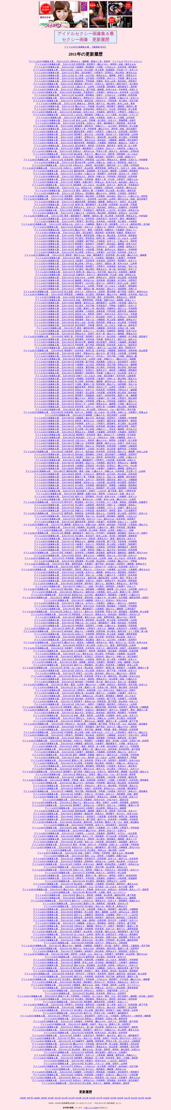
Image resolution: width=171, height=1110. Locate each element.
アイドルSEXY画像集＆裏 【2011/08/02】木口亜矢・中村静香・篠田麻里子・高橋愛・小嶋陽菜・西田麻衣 (85, 485)
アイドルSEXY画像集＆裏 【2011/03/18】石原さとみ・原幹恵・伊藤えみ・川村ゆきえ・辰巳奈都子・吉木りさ (85, 870)
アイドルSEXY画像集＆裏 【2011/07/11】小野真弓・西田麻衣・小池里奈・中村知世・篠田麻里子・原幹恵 (85, 547)
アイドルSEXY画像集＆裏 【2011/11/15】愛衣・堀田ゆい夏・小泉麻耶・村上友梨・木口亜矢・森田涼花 (85, 190)
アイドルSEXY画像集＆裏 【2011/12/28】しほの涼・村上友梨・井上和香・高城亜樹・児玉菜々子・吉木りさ (85, 70)
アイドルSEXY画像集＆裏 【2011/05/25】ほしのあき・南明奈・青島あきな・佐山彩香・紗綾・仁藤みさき (85, 679)
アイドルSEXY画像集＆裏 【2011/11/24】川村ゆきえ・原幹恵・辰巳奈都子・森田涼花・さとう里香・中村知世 (85, 165)
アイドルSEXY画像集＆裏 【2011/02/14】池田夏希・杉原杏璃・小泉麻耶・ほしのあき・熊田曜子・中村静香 (85, 960)
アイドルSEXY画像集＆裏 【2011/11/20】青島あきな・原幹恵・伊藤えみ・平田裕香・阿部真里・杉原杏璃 (85, 176)
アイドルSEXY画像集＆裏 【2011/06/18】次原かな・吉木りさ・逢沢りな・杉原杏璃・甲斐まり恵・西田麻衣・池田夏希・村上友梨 (85, 611)
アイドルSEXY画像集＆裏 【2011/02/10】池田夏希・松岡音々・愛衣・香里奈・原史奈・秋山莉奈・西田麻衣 (85, 971)
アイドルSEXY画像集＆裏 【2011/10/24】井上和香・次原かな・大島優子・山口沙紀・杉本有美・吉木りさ (85, 252)
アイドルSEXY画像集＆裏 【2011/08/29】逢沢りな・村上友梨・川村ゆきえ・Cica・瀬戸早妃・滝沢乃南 (85, 409)
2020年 (120, 1098)
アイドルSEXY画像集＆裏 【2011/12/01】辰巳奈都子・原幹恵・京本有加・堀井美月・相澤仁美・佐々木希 (85, 145)
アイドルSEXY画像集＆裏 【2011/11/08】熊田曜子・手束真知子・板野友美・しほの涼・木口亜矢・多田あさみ (85, 210)
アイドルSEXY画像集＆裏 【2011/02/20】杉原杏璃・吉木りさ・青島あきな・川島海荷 (85, 943)
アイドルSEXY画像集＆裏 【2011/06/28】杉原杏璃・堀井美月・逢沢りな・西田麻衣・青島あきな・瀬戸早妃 (85, 583)
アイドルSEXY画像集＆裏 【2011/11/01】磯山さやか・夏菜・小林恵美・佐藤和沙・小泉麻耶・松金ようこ (85, 230)
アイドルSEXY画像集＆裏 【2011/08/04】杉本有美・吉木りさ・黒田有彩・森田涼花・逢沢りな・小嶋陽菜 (85, 480)
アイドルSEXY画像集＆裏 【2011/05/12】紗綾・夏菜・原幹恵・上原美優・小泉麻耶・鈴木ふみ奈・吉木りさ (85, 715)
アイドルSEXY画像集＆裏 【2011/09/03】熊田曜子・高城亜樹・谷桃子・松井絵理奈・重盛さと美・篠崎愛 (85, 395)
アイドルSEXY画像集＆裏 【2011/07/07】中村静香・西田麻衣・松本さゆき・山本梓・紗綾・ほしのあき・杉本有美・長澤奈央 (85, 558)
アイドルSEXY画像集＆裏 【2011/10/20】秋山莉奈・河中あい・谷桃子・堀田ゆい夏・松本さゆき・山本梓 (85, 263)
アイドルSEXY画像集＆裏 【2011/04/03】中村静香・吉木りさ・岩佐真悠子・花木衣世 (85, 825)
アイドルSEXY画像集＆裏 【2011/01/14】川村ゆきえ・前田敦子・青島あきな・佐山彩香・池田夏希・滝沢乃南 (85, 1047)
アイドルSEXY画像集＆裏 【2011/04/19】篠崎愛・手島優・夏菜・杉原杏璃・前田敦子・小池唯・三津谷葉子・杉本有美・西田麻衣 (85, 780)
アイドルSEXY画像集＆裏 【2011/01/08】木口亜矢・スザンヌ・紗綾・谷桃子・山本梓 (85, 1063)
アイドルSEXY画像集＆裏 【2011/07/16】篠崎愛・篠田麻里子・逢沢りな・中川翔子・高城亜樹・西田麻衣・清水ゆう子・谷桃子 (85, 533)
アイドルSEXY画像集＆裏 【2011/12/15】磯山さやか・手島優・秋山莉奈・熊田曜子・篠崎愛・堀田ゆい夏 (85, 106)
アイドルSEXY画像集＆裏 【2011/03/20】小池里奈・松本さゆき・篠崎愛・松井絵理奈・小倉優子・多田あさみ (85, 864)
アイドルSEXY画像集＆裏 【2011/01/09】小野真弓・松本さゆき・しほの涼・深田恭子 (85, 1061)
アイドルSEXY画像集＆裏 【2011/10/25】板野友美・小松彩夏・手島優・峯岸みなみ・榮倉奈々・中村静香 (85, 249)
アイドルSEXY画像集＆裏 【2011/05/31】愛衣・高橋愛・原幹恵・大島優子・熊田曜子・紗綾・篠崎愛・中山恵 (85, 662)
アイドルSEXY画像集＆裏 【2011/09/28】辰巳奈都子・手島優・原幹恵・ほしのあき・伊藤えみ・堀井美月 (85, 325)
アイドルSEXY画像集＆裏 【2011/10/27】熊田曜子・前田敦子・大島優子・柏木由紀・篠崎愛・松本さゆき (85, 244)
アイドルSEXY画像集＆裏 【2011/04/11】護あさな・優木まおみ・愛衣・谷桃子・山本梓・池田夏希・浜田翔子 (85, 802)
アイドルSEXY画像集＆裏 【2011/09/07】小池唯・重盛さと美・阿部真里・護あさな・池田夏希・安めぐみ (85, 384)
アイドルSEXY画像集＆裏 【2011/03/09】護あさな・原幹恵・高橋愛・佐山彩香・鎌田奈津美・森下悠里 (85, 895)
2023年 (141, 1098)
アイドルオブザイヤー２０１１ (127, 61)
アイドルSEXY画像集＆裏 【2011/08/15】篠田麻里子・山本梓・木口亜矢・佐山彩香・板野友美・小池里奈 (85, 449)
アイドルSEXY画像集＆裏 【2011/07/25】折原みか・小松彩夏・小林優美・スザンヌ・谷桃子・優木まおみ (85, 508)
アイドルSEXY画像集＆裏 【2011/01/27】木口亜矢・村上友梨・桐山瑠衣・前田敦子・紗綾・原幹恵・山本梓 (85, 1010)
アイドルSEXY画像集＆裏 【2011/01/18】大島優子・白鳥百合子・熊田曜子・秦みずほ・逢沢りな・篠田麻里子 (85, 1035)
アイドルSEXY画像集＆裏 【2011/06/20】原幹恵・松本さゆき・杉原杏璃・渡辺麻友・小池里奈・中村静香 (85, 606)
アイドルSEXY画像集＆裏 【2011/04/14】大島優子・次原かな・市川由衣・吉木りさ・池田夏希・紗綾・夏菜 (85, 794)
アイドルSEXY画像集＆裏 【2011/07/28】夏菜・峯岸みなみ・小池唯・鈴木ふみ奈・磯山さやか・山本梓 (85, 499)
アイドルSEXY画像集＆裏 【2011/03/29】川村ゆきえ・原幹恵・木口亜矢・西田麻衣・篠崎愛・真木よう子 (85, 839)
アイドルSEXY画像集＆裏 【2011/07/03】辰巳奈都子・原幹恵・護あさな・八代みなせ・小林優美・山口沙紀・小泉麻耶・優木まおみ (85, 569)
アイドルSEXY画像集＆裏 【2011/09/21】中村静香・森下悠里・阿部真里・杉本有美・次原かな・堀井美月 (85, 345)
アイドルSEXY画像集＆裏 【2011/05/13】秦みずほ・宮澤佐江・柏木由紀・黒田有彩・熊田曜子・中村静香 (85, 713)
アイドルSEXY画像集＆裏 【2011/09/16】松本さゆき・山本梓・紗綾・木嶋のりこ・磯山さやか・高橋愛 (85, 359)
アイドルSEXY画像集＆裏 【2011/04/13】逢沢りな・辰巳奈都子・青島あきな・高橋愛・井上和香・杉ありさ (85, 797)
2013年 (71, 1098)
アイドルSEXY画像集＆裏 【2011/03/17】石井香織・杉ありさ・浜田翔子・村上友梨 (85, 873)
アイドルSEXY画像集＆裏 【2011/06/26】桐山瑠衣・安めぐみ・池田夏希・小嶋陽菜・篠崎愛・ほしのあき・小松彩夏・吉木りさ (85, 589)
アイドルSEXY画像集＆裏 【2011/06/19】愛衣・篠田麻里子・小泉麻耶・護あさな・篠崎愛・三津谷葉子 (85, 609)
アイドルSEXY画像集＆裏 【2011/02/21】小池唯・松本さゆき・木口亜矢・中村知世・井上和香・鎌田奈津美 (85, 940)
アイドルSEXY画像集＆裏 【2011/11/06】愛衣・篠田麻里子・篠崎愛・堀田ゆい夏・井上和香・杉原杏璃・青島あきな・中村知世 (85, 216)
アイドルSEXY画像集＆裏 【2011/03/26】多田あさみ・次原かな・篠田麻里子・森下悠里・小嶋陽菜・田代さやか (85, 847)
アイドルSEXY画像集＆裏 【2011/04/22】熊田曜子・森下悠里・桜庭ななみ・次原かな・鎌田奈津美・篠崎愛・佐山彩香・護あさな (85, 771)
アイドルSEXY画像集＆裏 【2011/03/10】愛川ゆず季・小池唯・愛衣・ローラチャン (85, 892)
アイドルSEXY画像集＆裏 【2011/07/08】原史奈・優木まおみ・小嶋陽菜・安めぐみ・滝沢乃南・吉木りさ (85, 555)
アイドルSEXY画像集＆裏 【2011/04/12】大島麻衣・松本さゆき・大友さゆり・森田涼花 (85, 800)
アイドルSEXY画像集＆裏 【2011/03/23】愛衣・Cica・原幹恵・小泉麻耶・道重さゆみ (85, 856)
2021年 (127, 1098)
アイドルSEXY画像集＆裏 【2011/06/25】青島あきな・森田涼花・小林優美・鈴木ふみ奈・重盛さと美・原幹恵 (85, 592)
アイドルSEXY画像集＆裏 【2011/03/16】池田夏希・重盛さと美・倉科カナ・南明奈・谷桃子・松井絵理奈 (85, 875)
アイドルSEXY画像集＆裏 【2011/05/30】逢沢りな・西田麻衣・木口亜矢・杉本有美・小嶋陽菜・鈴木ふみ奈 (85, 665)
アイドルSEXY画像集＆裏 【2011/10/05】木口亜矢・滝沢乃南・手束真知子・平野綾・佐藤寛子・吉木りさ (85, 306)
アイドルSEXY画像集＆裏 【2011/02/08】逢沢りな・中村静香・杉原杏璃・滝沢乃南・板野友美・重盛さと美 (85, 976)
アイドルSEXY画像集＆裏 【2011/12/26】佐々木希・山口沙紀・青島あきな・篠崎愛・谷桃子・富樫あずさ (85, 75)
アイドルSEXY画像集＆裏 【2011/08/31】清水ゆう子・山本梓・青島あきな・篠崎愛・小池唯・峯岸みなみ (85, 404)
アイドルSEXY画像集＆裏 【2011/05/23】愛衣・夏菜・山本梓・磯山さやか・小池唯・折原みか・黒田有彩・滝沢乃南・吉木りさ (85, 684)
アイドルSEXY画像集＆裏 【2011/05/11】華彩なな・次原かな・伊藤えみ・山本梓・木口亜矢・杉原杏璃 (85, 718)
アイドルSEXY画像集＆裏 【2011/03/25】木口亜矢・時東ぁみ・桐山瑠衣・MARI (85, 850)
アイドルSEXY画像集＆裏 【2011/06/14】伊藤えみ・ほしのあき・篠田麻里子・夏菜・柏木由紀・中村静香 (85, 623)
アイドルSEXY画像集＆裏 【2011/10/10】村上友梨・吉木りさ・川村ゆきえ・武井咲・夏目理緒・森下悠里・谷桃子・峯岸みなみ (85, 291)
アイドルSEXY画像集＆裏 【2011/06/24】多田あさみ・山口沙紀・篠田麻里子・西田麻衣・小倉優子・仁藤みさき (85, 595)
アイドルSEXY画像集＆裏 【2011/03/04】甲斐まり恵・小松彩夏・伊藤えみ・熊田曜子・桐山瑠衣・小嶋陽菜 (85, 909)
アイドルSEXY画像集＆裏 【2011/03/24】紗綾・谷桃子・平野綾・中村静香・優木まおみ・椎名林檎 (85, 853)
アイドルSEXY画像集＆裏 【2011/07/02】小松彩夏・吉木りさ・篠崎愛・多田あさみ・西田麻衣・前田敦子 (85, 572)
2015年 (85, 1098)
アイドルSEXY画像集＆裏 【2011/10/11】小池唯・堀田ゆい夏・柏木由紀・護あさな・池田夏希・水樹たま (85, 289)
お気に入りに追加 (91, 1108)
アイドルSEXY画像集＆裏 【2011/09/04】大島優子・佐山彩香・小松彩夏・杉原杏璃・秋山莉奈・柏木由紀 (85, 393)
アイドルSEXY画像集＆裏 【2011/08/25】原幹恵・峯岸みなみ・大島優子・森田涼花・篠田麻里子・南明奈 (85, 421)
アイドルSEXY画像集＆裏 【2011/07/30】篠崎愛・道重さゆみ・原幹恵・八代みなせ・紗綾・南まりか (85, 494)
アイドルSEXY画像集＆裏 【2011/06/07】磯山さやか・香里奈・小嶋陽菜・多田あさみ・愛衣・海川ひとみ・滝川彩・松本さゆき (85, 642)
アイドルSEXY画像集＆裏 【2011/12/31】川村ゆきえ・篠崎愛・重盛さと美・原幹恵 (69, 61)
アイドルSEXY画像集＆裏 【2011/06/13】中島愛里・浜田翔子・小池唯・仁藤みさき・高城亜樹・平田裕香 (85, 626)
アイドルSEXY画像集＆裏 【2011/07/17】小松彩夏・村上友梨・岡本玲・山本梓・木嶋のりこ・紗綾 (85, 530)
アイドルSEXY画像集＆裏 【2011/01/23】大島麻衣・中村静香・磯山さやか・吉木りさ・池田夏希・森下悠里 (85, 1021)
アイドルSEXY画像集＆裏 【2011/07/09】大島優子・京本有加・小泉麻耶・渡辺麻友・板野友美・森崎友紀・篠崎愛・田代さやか (85, 553)
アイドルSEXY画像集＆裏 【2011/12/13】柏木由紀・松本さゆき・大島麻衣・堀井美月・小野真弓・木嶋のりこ (85, 112)
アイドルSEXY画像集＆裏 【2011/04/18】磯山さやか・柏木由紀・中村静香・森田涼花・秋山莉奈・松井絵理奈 (85, 783)
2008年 (37, 1098)
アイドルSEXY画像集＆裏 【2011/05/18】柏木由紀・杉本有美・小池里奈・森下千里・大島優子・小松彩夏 (85, 698)
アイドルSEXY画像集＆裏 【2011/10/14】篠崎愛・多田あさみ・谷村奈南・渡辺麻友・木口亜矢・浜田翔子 (85, 280)
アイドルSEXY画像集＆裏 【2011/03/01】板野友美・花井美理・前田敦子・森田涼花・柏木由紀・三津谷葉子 (85, 917)
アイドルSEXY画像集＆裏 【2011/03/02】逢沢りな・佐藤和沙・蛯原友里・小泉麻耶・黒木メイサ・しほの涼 (85, 915)
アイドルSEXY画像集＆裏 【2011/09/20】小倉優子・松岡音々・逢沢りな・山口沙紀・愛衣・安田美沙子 (85, 348)
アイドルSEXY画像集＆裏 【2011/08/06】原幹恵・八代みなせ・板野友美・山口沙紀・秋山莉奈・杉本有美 (85, 474)
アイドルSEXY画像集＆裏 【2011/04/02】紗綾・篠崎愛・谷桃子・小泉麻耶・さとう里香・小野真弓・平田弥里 (85, 828)
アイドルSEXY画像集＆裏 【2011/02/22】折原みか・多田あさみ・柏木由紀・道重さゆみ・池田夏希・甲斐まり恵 (85, 937)
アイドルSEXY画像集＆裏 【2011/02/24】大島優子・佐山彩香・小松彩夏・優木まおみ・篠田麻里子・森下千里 (85, 931)
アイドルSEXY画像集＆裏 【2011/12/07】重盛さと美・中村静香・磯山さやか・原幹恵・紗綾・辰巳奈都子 (85, 129)
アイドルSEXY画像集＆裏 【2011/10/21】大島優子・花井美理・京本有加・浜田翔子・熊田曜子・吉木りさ (85, 261)
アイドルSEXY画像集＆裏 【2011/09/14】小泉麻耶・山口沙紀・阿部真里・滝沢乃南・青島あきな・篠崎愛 (85, 364)
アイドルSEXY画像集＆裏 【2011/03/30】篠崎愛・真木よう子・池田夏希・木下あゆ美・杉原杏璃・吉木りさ (85, 836)
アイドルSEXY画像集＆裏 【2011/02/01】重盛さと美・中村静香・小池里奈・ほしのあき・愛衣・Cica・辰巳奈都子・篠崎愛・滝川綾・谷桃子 (85, 996)
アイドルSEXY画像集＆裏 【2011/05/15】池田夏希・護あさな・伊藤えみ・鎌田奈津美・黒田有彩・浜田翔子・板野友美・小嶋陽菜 (85, 707)
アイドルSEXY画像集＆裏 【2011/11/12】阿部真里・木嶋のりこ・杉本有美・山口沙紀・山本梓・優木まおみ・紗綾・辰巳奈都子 (85, 199)
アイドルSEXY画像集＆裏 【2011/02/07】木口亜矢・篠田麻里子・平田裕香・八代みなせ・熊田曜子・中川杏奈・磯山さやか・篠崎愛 (85, 979)
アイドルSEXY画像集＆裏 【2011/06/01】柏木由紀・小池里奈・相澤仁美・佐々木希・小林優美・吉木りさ (85, 659)
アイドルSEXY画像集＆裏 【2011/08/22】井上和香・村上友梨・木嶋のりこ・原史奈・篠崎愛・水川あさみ (85, 429)
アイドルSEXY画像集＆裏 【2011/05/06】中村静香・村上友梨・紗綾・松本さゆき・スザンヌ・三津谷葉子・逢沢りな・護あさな (85, 732)
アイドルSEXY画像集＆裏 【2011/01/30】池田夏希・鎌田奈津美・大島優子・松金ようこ (85, 1002)
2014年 (78, 1098)
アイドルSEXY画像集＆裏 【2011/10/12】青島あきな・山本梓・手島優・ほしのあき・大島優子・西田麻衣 (85, 286)
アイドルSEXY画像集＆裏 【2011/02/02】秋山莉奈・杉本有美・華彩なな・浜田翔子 (85, 993)
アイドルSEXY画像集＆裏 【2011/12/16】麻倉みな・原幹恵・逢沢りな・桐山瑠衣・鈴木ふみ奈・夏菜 (85, 103)
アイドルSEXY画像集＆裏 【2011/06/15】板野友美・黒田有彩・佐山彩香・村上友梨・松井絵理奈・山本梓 (85, 620)
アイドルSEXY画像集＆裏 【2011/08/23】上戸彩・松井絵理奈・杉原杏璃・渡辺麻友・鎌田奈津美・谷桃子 (85, 426)
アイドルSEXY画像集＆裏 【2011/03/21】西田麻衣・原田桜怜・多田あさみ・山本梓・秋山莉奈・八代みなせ (85, 861)
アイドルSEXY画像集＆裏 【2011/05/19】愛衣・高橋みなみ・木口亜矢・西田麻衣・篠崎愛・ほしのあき (85, 696)
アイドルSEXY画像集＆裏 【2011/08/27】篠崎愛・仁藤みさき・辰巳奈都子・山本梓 (85, 415)
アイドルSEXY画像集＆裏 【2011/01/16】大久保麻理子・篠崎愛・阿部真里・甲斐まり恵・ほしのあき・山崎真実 (85, 1041)
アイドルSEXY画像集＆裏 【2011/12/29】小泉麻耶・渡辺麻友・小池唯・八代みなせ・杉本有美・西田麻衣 (85, 67)
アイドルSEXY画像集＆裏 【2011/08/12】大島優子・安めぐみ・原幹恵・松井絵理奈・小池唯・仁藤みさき (85, 457)
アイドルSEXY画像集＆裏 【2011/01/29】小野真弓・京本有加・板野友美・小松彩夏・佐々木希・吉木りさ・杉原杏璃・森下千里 (85, 1004)
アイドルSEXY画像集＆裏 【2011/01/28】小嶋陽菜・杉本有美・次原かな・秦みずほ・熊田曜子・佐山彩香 (85, 1007)
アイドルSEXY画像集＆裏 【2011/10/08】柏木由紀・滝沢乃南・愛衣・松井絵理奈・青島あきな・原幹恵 (85, 297)
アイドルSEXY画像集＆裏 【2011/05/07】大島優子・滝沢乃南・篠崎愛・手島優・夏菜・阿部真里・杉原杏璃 (85, 729)
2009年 (44, 1098)
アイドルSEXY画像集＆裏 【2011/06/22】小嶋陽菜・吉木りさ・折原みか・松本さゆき (85, 600)
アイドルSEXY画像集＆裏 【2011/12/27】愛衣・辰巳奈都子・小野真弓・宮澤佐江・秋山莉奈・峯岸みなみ (85, 73)
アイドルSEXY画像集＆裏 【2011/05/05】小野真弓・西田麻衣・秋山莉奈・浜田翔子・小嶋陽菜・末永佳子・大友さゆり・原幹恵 (85, 735)
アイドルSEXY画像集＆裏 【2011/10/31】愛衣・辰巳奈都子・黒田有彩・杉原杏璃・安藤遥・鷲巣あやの (85, 233)
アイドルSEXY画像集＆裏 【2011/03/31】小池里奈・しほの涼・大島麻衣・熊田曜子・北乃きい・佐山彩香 (85, 833)
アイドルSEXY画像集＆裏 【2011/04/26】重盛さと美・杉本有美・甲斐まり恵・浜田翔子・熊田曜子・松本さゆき (85, 760)
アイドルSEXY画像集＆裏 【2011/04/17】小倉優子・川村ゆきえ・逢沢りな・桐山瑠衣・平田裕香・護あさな (85, 786)
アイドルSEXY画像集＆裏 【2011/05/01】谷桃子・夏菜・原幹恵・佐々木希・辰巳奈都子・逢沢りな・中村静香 (85, 746)
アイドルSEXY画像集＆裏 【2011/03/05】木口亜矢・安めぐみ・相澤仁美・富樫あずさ (85, 906)
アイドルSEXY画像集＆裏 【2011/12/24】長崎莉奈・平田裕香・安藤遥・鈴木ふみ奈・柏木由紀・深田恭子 (85, 81)
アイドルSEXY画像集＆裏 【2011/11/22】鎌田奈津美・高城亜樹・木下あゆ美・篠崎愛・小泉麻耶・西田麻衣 (85, 171)
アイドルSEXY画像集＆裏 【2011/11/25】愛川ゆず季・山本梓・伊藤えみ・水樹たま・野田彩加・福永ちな (85, 162)
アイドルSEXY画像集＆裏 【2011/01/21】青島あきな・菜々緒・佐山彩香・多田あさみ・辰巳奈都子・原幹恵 (85, 1027)
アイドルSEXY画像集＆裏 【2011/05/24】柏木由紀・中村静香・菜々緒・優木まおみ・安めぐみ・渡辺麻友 (85, 682)
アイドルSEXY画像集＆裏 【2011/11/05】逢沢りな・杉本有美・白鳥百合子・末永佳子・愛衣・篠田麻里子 (85, 218)
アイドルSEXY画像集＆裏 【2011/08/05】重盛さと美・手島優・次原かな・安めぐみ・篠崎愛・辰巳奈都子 (85, 477)
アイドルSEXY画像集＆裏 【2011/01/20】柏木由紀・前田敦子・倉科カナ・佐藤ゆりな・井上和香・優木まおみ (85, 1030)
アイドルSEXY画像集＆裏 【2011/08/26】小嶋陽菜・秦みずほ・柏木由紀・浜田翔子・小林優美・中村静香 (85, 418)
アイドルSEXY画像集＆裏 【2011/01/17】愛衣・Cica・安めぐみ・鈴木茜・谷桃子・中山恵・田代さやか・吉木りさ (85, 1038)
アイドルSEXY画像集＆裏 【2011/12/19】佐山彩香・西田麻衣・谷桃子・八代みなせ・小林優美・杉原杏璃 (85, 95)
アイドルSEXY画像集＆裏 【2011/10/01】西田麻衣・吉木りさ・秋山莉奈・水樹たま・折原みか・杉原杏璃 (85, 317)
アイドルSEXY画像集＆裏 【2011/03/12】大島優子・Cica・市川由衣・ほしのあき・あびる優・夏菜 (85, 887)
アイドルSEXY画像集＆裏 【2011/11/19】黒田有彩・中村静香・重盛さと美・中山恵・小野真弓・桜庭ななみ (85, 179)
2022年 (134, 1098)
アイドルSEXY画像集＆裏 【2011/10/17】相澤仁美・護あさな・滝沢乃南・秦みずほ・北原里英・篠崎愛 (85, 272)
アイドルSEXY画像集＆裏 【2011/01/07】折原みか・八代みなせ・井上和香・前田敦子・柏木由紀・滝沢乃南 (85, 1066)
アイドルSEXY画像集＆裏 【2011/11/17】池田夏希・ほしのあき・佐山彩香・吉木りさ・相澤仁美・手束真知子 (85, 185)
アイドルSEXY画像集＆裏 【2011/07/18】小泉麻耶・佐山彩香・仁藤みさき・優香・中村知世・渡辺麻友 (85, 527)
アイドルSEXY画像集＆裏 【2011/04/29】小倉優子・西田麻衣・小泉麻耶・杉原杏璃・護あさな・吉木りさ (85, 752)
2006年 (23, 1098)
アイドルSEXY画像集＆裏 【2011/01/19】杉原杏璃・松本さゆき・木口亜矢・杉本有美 (85, 1033)
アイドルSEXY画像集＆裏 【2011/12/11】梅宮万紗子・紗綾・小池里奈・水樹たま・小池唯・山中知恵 (85, 117)
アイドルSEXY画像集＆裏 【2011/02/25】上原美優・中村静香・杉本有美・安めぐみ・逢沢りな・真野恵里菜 (85, 929)
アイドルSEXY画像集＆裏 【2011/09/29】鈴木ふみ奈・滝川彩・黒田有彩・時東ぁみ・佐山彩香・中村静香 (85, 322)
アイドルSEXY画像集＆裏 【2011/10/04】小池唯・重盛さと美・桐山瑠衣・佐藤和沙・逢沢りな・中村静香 (85, 308)
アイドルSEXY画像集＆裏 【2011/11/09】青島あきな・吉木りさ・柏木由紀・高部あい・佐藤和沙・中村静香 (85, 207)
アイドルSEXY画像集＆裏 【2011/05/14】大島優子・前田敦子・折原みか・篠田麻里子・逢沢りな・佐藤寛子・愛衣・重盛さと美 (85, 710)
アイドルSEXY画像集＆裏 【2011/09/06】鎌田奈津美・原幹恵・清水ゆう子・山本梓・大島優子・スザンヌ (85, 387)
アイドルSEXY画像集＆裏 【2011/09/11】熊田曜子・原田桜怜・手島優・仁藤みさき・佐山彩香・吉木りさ (85, 373)
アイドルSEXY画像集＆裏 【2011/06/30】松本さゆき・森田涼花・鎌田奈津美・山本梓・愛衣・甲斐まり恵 (85, 578)
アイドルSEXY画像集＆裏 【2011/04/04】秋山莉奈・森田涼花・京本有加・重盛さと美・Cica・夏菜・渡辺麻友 (85, 822)
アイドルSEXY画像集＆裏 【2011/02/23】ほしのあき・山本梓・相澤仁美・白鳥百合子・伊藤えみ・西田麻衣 (85, 934)
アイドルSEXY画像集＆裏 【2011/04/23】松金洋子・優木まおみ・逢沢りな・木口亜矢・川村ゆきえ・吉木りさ (85, 769)
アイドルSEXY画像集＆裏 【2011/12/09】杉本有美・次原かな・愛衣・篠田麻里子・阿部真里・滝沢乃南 (85, 123)
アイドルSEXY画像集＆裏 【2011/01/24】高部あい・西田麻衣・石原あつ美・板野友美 (85, 1019)
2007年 (30, 1098)
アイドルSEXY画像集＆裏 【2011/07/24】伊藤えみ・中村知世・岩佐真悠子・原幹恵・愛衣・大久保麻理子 (85, 510)
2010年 (51, 1098)
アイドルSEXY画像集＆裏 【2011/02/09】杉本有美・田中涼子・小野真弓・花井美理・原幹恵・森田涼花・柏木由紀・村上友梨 (85, 974)
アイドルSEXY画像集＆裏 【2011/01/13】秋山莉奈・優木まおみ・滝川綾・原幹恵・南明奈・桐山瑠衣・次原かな (85, 1049)
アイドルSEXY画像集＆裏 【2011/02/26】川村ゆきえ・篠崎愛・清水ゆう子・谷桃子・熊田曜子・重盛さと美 (85, 926)
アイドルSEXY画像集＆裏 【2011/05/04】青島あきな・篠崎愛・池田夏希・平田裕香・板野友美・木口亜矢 (85, 738)
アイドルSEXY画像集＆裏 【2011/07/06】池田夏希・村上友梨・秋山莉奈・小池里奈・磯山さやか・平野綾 (85, 561)
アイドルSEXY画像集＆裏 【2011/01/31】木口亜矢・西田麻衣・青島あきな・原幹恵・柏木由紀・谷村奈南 (85, 999)
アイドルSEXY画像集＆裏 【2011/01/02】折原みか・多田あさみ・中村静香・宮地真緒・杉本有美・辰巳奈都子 (85, 1080)
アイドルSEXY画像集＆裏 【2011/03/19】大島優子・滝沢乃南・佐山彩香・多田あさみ (85, 867)
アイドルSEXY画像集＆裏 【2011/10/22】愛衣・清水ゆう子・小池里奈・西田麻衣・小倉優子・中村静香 (85, 258)
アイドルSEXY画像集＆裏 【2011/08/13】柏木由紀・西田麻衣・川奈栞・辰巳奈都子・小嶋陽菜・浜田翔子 (85, 454)
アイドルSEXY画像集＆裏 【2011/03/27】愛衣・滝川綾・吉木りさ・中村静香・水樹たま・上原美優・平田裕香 (85, 844)
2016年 (92, 1098)
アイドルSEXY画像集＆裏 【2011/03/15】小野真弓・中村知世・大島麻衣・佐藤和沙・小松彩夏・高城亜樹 (85, 878)
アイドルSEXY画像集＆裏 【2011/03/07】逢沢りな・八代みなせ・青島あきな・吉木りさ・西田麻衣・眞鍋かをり (85, 901)
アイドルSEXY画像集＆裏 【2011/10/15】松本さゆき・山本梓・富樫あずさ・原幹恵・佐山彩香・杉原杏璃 (85, 277)
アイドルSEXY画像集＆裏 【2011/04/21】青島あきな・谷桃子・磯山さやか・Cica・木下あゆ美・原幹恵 (85, 774)
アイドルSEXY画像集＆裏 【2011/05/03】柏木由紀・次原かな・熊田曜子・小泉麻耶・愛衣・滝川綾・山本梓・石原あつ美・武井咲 (85, 741)
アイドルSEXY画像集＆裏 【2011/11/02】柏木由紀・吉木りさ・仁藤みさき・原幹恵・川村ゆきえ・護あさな (85, 227)
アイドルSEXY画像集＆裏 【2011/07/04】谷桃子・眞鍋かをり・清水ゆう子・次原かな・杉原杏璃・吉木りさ (85, 567)
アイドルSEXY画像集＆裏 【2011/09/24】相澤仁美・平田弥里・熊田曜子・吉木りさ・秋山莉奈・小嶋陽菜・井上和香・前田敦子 (85, 336)
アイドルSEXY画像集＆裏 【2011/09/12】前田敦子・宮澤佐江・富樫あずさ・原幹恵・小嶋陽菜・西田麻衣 (85, 370)
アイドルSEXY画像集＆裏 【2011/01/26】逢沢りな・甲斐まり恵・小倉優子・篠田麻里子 (85, 1013)
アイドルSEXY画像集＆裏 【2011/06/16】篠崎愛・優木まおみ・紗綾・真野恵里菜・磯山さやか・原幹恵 (85, 617)
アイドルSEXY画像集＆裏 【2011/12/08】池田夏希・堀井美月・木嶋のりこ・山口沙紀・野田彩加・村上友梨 (85, 126)
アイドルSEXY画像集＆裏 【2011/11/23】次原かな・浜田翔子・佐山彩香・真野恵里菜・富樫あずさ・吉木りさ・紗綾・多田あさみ (85, 168)
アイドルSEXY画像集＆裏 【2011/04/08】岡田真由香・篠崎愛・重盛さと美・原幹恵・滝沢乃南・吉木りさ (85, 811)
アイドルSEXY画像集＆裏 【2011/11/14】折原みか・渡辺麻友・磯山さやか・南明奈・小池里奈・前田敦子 (85, 193)
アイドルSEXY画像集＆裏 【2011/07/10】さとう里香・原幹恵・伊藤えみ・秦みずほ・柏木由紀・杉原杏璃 (85, 550)
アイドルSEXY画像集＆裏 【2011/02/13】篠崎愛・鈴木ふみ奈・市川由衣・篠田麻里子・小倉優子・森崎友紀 (85, 962)
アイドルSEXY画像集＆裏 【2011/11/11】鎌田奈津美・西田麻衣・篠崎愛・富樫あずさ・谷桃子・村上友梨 (85, 202)
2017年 (99, 1098)
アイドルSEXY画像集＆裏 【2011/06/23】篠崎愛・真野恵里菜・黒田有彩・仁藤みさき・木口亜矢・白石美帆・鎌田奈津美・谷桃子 (85, 597)
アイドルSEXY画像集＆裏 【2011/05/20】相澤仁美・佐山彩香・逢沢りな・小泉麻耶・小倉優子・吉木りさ (85, 693)
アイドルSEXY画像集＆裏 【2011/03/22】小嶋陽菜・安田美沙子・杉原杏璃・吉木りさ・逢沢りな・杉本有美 (85, 858)
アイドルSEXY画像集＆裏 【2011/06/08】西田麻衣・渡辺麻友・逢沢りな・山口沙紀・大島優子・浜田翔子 (85, 640)
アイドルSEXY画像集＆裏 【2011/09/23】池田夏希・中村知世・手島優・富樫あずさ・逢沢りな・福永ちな (85, 339)
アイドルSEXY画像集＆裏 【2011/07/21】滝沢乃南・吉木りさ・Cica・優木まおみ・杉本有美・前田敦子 (85, 519)
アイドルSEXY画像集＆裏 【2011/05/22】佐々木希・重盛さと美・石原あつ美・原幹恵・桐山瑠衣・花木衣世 (85, 687)
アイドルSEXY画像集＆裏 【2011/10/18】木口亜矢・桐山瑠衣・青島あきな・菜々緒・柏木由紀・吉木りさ (85, 269)
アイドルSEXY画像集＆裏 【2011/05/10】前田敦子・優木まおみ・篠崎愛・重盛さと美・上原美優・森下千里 (85, 721)
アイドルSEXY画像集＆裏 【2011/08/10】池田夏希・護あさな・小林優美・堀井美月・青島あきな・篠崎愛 (85, 463)
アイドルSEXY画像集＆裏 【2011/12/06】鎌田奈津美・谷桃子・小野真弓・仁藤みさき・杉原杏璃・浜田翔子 (85, 131)
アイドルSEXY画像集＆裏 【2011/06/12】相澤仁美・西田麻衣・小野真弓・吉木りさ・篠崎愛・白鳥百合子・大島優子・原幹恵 (85, 628)
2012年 (64, 1098)
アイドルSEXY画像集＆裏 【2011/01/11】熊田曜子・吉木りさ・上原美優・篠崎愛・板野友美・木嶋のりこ (85, 1055)
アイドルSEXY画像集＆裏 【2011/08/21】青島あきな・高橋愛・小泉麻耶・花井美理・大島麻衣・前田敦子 (85, 432)
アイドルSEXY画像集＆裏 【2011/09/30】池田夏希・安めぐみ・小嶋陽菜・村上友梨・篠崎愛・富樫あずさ (85, 320)
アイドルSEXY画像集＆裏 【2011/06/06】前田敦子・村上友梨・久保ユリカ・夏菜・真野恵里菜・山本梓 (85, 645)
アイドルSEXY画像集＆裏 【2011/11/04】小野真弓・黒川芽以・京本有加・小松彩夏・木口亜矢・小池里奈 (85, 221)
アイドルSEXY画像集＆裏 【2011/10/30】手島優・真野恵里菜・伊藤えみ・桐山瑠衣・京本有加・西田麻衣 (85, 235)
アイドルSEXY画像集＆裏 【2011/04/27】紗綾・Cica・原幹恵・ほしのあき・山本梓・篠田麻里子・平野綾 (85, 757)
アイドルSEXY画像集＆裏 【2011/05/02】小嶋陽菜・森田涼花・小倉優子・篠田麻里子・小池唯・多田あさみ (85, 743)
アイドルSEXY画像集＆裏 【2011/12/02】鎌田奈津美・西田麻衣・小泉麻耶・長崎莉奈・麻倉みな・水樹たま (85, 143)
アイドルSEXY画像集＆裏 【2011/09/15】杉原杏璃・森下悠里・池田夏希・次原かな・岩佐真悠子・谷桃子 (85, 362)
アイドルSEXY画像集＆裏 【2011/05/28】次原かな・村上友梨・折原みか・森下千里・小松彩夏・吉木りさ (85, 670)
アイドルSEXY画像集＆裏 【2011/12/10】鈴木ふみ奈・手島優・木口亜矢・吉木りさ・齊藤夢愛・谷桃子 (85, 120)
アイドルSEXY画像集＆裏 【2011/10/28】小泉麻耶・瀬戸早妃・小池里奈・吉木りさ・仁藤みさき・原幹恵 (85, 241)
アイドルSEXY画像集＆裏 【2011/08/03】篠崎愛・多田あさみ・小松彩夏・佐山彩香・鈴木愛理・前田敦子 (85, 482)
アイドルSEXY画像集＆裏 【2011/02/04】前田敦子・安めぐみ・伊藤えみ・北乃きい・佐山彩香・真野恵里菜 (85, 988)
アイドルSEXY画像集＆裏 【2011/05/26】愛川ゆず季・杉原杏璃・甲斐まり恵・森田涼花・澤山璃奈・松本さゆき (85, 676)
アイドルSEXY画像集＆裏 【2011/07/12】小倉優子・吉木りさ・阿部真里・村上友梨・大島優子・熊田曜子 (85, 544)
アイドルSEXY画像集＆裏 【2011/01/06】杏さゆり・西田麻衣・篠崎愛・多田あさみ (85, 1069)
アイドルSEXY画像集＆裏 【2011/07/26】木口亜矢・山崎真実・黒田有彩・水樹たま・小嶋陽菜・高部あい (85, 505)
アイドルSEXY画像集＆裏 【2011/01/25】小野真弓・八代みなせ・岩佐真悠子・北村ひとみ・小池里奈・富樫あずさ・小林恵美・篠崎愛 (85, 1016)
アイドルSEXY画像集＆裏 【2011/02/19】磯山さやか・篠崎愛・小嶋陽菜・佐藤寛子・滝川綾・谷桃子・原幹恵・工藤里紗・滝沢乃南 (85, 946)
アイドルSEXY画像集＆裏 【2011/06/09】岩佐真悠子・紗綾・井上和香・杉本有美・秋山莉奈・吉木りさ (85, 637)
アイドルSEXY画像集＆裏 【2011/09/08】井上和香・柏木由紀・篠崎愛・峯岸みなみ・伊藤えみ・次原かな (85, 381)
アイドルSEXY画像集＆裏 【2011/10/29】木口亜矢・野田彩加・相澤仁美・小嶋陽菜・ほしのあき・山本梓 (85, 238)
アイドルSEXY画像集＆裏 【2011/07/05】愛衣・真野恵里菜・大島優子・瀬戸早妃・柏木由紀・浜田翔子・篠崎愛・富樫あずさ (85, 564)
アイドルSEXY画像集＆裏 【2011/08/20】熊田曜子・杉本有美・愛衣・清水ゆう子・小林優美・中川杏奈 (85, 435)
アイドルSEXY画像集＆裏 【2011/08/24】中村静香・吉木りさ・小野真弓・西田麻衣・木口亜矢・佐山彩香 (85, 423)
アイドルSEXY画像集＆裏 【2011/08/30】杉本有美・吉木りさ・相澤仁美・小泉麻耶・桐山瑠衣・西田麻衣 (85, 407)
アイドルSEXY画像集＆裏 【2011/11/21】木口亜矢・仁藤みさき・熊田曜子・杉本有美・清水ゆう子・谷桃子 (85, 174)
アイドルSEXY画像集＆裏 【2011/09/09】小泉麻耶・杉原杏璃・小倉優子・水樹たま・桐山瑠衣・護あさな (85, 378)
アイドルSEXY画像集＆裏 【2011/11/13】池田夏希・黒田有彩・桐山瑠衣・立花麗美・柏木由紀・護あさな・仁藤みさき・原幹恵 (85, 196)
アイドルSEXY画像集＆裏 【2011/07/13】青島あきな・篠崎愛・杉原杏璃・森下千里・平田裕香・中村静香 (85, 541)
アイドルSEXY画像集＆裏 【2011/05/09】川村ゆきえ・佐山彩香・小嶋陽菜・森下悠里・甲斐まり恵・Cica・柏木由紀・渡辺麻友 (85, 724)
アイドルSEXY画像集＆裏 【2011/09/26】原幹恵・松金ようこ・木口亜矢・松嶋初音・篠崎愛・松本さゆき (85, 331)
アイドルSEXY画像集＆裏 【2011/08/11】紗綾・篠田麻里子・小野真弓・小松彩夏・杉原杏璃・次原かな (85, 460)
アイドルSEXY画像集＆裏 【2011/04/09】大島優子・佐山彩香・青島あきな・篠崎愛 (85, 808)
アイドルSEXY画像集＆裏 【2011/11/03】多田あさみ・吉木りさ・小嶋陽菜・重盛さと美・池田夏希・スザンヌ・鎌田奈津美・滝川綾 (85, 224)
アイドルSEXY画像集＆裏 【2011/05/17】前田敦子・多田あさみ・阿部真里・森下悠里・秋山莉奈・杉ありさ (85, 701)
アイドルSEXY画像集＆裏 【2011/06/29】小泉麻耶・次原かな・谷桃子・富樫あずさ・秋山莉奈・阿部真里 (85, 581)
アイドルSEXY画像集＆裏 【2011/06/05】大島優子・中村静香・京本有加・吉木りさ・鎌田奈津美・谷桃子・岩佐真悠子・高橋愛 (85, 648)
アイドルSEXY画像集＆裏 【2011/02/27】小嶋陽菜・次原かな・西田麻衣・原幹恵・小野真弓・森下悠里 (85, 923)
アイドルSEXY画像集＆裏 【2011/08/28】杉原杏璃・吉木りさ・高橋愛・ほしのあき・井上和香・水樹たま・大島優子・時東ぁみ (85, 412)
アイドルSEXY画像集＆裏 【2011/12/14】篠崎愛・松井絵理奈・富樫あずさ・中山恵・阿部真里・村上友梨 (85, 109)
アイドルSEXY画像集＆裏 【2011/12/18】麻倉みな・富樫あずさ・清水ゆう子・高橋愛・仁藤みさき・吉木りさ (85, 98)
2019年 (113, 1098)
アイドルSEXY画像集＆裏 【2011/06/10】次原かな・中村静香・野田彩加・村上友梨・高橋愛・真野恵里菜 (85, 634)
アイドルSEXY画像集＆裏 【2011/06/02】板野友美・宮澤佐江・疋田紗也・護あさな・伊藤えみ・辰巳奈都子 (85, 656)
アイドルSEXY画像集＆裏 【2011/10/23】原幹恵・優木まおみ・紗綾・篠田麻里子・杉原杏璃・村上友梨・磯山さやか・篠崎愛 (85, 255)
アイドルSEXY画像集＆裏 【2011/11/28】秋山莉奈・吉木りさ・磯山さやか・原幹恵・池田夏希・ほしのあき (85, 154)
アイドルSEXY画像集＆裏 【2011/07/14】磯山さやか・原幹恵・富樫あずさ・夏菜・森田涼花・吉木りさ (85, 538)
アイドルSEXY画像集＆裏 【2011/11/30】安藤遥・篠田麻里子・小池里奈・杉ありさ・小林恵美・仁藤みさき (85, 148)
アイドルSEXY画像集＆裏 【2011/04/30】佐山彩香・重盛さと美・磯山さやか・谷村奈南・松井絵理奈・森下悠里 (85, 749)
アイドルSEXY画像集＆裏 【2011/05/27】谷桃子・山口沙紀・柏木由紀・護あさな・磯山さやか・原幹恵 (85, 673)
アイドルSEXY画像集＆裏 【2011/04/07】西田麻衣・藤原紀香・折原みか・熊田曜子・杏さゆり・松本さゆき (85, 814)
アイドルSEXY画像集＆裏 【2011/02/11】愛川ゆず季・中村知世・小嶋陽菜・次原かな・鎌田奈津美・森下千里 (85, 968)
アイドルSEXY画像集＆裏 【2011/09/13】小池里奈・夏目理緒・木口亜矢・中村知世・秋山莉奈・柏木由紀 (85, 367)
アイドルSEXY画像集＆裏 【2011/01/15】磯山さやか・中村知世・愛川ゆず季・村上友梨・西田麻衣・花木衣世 (85, 1044)
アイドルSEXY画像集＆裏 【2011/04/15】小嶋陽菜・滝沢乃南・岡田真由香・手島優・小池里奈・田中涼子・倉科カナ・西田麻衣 (85, 791)
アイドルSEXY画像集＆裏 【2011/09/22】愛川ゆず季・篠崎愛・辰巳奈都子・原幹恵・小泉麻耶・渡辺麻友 (85, 342)
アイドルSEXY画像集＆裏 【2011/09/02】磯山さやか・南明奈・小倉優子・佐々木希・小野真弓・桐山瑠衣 (85, 398)
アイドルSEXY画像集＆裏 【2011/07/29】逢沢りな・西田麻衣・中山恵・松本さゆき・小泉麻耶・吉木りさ (85, 496)
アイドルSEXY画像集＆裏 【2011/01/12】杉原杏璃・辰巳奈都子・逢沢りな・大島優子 (85, 1052)
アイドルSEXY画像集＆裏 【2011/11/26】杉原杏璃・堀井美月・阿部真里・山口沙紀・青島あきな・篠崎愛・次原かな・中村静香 (85, 160)
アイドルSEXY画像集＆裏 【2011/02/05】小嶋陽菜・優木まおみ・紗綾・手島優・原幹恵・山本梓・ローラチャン (85, 985)
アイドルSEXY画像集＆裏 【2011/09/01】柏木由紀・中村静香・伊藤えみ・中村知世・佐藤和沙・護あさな (85, 401)
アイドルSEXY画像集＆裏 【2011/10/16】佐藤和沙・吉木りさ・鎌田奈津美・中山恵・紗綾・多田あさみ (85, 275)
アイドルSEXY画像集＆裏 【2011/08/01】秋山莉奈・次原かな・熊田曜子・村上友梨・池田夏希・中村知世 (85, 488)
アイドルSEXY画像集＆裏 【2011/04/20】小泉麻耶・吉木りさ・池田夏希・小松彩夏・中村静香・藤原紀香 (85, 777)
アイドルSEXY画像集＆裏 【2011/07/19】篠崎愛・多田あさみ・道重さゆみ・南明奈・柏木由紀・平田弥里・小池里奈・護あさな (85, 524)
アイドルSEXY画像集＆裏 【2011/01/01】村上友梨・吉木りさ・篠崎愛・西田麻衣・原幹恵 (85, 1083)
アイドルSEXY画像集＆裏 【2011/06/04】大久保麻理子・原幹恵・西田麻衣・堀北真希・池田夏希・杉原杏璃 (85, 651)
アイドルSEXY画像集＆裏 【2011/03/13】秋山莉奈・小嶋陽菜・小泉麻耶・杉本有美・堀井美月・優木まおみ (85, 884)
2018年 (106, 1098)
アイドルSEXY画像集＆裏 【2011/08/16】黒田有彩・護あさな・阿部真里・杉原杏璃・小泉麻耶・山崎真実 (85, 446)
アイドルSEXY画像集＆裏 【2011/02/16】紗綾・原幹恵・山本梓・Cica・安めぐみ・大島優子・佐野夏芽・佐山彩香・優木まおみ (85, 954)
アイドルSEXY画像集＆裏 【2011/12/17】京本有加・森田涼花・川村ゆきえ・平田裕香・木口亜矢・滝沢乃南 (85, 101)
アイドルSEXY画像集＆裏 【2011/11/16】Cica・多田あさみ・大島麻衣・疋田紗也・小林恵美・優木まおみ (85, 188)
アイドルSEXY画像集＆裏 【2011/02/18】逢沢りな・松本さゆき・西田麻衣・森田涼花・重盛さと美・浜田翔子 (85, 948)
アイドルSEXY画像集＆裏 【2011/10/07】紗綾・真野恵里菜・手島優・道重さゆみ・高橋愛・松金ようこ (85, 300)
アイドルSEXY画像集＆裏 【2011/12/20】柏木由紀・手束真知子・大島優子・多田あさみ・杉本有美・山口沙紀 (85, 92)
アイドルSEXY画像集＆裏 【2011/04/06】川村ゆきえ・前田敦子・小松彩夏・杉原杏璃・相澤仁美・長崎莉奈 (85, 816)
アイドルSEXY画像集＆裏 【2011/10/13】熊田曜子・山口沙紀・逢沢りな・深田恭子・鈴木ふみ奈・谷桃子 (85, 283)
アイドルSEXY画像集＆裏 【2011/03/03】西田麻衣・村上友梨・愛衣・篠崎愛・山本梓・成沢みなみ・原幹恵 (85, 912)
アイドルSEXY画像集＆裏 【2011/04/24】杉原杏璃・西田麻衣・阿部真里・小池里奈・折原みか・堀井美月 (85, 766)
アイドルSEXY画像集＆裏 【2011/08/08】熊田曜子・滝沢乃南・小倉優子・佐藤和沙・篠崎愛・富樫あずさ (85, 468)
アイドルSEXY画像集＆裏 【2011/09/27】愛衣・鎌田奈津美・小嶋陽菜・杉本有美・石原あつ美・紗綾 (85, 328)
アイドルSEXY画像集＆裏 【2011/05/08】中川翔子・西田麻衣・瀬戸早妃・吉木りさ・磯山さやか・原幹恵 (85, 727)
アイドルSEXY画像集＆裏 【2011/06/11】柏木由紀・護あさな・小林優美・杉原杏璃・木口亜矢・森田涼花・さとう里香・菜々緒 (85, 631)
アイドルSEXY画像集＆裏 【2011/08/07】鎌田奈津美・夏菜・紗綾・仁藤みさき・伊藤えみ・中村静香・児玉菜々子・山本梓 (85, 471)
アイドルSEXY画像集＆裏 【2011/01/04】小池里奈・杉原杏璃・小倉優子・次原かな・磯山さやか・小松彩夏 (85, 1075)
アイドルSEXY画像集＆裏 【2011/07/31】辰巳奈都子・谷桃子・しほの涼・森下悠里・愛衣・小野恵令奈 (85, 491)
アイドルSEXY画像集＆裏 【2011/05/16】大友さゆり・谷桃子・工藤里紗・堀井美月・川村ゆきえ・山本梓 (85, 704)
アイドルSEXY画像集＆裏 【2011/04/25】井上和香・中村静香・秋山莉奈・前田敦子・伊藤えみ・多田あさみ (85, 763)
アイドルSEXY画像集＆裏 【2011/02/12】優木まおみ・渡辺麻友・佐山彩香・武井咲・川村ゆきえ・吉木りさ (85, 965)
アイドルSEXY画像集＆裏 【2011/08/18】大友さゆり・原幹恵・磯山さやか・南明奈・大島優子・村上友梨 (85, 440)
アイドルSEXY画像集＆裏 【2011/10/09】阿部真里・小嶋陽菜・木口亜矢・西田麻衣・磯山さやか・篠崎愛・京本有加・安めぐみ (85, 294)
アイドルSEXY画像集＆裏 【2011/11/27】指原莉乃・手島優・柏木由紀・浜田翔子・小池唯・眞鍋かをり (85, 157)
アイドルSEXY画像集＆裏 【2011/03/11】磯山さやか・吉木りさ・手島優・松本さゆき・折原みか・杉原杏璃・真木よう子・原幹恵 (85, 889)
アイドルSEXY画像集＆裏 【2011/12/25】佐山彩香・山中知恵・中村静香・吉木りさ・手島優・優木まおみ (85, 78)
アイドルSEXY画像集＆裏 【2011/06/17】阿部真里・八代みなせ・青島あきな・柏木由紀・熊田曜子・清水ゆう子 (85, 614)
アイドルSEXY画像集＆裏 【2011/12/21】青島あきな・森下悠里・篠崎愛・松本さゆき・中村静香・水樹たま (85, 89)
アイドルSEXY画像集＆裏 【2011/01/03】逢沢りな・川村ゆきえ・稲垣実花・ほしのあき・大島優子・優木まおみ (85, 1077)
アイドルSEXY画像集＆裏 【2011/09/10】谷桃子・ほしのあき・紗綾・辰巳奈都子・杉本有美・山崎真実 (85, 376)
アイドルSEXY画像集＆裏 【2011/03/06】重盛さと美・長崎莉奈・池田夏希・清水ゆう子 (85, 903)
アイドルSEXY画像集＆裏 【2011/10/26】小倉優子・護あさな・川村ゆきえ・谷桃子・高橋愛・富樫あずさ (85, 247)
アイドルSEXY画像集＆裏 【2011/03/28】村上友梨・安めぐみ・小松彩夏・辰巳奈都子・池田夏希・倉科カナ (85, 842)
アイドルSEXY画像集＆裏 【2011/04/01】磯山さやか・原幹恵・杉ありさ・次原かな (85, 830)
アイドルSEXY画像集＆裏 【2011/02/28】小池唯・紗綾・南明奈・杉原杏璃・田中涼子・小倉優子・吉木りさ (85, 920)
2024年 (148, 1098)
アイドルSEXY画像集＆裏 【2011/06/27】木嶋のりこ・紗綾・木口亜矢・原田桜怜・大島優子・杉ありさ (85, 586)
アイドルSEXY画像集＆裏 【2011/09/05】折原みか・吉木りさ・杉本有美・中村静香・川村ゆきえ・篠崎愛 (85, 390)
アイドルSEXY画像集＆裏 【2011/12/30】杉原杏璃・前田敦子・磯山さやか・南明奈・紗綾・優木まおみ (85, 64)
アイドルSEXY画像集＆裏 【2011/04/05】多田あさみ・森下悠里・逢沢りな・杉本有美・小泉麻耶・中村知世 (85, 819)
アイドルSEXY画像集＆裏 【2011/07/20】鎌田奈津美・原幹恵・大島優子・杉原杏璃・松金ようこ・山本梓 (85, 522)
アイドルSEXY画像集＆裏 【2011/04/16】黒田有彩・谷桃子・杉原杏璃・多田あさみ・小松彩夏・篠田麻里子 (85, 788)
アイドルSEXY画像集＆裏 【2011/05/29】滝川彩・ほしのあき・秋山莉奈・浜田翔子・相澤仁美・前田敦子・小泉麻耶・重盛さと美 (85, 668)
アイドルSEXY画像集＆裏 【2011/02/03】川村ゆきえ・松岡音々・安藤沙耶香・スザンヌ (85, 990)
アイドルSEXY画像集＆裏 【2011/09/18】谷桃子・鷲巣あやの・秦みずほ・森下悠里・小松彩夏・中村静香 (85, 353)
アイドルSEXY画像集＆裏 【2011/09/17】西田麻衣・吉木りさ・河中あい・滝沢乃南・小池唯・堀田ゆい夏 (85, 356)
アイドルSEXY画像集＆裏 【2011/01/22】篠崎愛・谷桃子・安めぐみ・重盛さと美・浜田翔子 (85, 1024)
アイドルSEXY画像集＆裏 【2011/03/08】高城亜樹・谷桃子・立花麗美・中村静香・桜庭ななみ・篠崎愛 (85, 898)
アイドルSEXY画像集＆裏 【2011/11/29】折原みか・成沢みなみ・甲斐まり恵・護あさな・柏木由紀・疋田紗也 (85, 151)
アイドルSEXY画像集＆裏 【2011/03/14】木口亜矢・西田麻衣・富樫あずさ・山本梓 (85, 881)
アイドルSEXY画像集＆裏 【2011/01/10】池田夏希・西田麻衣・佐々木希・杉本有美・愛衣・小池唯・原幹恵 (85, 1058)
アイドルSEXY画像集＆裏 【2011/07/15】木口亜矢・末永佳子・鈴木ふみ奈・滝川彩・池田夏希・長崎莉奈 (85, 536)
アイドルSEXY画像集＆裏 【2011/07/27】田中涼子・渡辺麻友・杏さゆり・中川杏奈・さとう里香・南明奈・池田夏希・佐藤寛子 (85, 502)
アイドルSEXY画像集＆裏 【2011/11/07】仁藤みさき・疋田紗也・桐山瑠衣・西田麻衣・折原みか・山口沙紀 (85, 213)
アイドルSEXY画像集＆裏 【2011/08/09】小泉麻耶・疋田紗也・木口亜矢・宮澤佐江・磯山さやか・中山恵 (85, 466)
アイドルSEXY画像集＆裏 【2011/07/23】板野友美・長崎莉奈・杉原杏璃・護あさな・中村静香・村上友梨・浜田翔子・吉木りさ (85, 513)
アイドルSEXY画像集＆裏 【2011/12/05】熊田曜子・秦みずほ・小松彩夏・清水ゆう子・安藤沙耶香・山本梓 (85, 134)
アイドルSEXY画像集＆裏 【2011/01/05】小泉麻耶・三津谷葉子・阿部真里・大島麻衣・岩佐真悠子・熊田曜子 (85, 1072)
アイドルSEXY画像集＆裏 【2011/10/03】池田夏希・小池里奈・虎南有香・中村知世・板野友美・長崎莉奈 (85, 311)
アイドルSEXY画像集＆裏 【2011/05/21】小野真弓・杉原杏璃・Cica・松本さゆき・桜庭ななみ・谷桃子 (85, 690)
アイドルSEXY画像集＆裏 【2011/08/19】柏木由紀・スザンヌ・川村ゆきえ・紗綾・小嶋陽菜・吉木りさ (85, 437)
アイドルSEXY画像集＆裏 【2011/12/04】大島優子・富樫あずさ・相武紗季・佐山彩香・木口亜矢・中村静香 (85, 137)
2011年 (58, 1098)
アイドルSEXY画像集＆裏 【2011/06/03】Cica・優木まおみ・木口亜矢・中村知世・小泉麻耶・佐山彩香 (85, 654)
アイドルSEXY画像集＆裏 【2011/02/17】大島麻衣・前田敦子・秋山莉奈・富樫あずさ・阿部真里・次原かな (85, 951)
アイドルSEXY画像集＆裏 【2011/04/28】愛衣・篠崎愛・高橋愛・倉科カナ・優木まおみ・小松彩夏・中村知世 (85, 755)
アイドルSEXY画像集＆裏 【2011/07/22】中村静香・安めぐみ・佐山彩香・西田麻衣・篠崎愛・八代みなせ (85, 516)
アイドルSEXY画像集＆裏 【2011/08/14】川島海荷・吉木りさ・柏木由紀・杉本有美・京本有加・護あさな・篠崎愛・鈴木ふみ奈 (85, 451)
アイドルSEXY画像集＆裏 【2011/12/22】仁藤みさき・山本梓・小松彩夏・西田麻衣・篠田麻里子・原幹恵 (85, 87)
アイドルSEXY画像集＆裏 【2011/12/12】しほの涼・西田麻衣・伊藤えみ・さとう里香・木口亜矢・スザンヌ (85, 115)
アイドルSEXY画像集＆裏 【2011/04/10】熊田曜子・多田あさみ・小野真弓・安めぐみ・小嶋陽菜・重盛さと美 (85, 805)
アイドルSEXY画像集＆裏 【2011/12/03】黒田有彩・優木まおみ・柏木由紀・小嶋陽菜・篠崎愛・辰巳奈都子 (85, 140)
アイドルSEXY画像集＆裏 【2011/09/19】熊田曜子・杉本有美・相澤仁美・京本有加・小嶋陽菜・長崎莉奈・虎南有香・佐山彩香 (85, 350)
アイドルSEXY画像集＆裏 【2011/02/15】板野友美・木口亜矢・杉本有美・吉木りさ (85, 957)
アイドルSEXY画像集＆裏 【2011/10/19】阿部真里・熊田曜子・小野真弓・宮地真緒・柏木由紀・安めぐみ (85, 266)
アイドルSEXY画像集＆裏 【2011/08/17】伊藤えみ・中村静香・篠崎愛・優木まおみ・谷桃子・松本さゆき (85, 443)
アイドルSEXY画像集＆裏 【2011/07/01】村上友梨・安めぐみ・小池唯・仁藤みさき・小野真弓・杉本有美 (85, 575)
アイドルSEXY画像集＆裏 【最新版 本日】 (85, 47)
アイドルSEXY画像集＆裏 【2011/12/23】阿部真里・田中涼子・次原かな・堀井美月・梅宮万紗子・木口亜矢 (85, 84)
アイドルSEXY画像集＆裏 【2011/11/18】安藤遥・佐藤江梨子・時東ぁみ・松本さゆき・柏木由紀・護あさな (85, 182)
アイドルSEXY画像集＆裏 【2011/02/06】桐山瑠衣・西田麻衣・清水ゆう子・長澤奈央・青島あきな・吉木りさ (85, 982)
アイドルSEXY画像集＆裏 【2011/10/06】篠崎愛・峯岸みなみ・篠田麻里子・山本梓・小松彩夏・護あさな (85, 303)
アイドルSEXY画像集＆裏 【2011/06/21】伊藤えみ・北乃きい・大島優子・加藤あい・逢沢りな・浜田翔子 (85, 603)
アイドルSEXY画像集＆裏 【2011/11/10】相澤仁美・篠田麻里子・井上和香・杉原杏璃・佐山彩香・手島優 (85, 204)
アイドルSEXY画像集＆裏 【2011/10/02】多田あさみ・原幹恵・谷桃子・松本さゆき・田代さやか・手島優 (85, 314)
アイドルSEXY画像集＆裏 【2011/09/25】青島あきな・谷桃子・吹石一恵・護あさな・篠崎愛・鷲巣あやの (85, 334)
